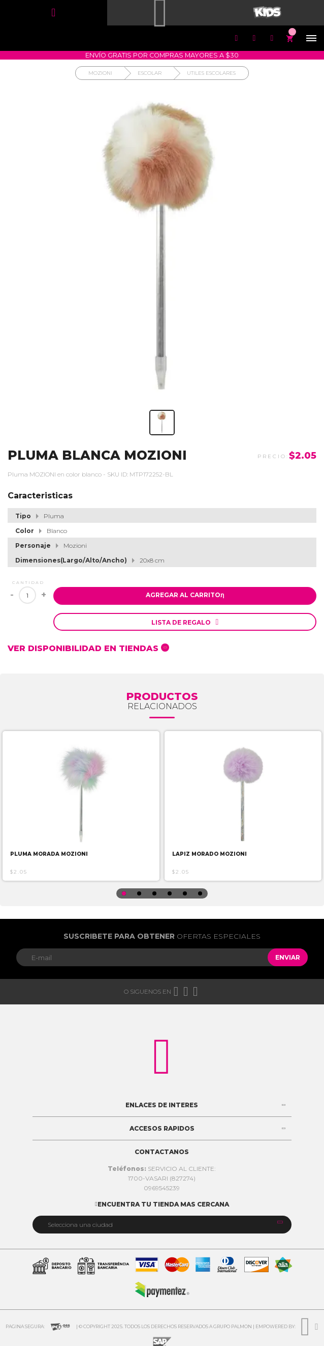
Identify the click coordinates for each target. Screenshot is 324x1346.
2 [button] (139, 893)
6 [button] (200, 893)
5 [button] (185, 893)
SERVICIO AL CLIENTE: (162, 1168)
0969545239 (162, 1188)
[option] (81, 806)
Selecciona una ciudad (80, 1224)
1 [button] (124, 893)
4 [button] (170, 893)
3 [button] (154, 893)
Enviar (287, 957)
